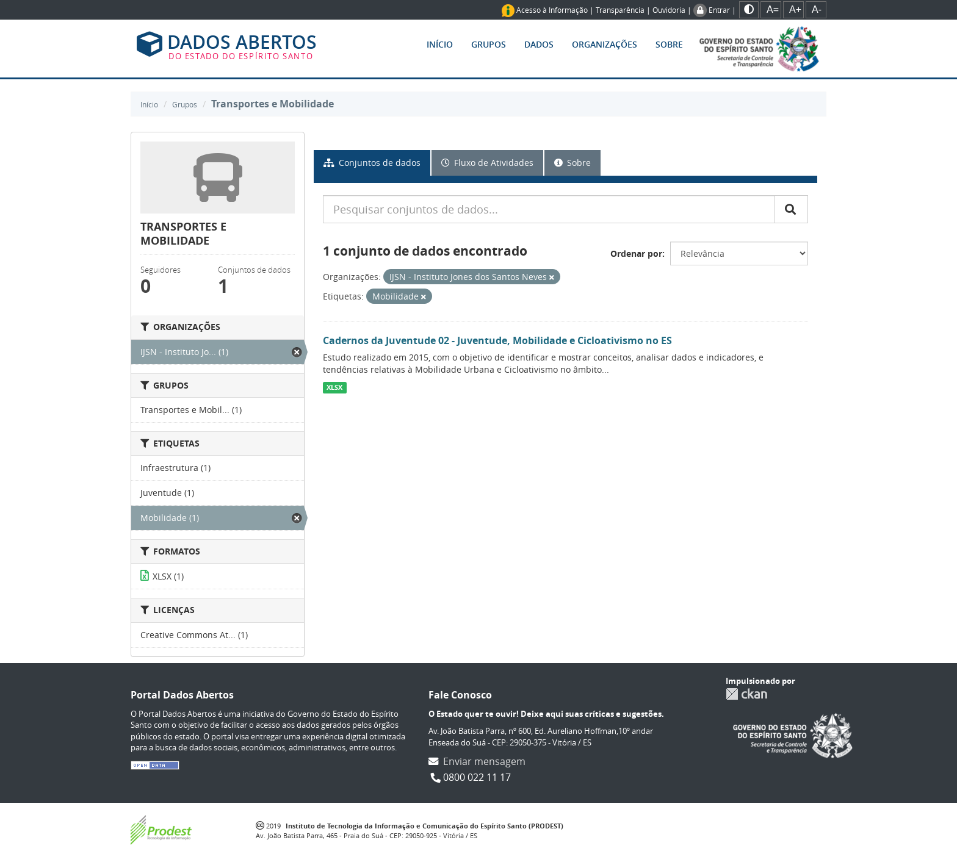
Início (440, 44)
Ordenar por (636, 253)
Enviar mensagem (484, 761)
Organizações (604, 44)
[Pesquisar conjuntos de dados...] (549, 209)
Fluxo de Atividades (487, 162)
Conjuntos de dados (372, 162)
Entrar (719, 10)
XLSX (334, 387)
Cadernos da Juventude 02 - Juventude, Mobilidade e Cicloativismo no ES (497, 340)
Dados (539, 44)
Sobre (669, 44)
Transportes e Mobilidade (272, 103)
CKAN (746, 694)
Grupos (488, 44)
